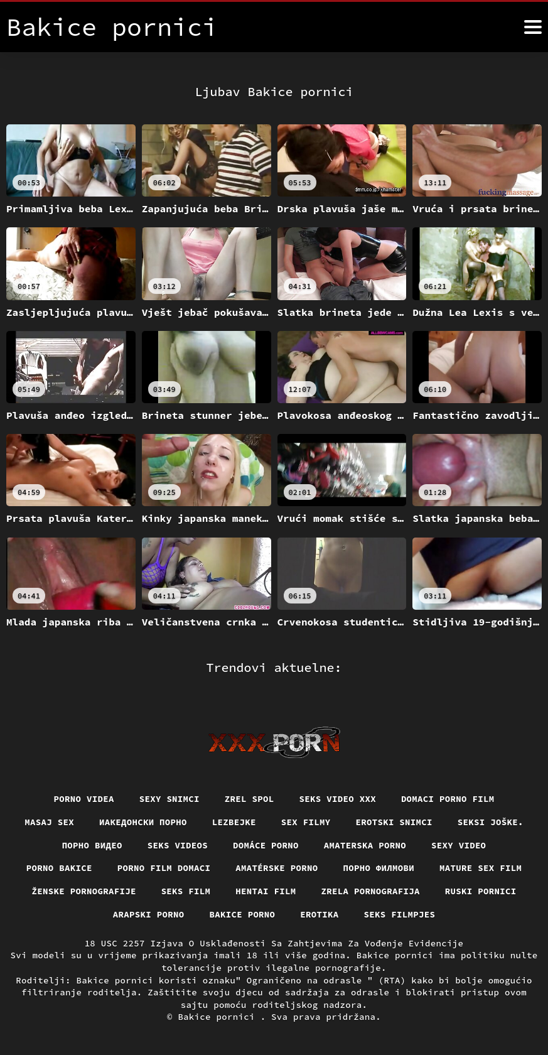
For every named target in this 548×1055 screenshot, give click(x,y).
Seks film (186, 891)
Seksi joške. (491, 822)
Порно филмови (379, 868)
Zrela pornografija (371, 891)
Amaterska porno (365, 845)
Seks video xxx (338, 798)
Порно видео (92, 845)
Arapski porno (149, 914)
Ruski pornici (481, 891)
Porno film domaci (164, 868)
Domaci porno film (448, 798)
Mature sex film (480, 868)
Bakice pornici (219, 1016)
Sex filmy (306, 822)
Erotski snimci (394, 822)
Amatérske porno (276, 868)
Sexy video (458, 845)
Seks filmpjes (400, 914)
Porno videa (83, 798)
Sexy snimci (169, 798)
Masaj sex (49, 822)
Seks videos (178, 845)
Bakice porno (242, 914)
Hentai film (265, 891)
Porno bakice (59, 868)
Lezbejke (234, 822)
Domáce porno (266, 845)
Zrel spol (249, 798)
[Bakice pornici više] (533, 27)
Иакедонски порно (143, 822)
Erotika (319, 914)
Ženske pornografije (83, 891)
